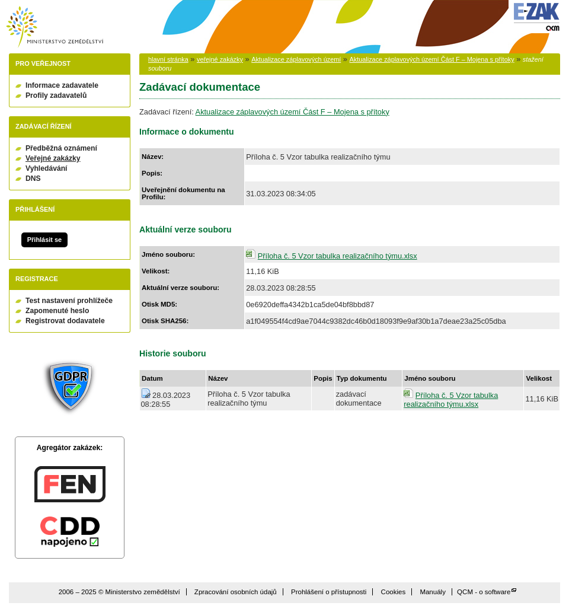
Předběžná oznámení (61, 148)
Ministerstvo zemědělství (54, 27)
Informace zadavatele (61, 85)
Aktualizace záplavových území (296, 59)
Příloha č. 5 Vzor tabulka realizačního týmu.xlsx (337, 255)
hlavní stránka (168, 59)
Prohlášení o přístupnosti (328, 591)
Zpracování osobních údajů (235, 591)
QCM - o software (483, 591)
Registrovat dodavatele (65, 321)
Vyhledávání (46, 168)
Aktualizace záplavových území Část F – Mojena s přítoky (432, 59)
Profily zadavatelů (56, 95)
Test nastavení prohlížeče (69, 301)
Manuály (433, 591)
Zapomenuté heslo (57, 311)
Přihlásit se (44, 239)
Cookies (393, 591)
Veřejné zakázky (53, 158)
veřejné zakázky (220, 59)
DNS (33, 178)
